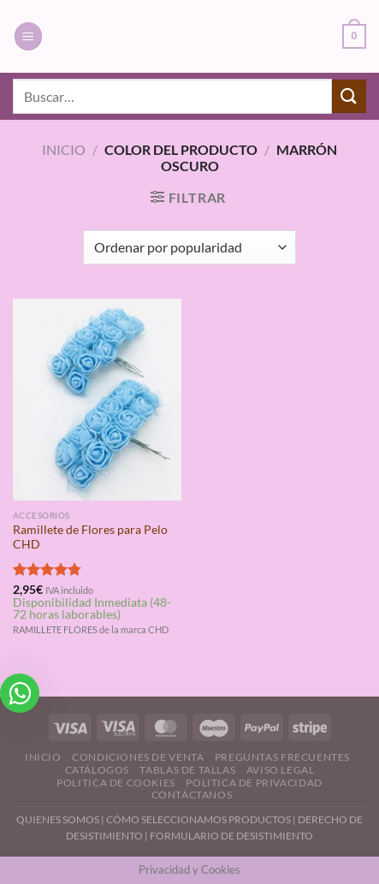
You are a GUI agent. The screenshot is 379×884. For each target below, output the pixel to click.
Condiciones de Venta (138, 757)
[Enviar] (349, 96)
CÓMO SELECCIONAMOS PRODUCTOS (198, 819)
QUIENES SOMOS (57, 819)
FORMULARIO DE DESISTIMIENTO (231, 835)
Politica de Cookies (115, 782)
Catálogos (97, 769)
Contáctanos (192, 794)
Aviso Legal (280, 769)
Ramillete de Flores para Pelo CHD (90, 537)
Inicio (64, 149)
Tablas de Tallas (187, 769)
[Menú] (28, 36)
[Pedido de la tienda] (189, 247)
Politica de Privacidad (254, 782)
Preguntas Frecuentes (282, 757)
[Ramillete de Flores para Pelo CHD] (97, 400)
